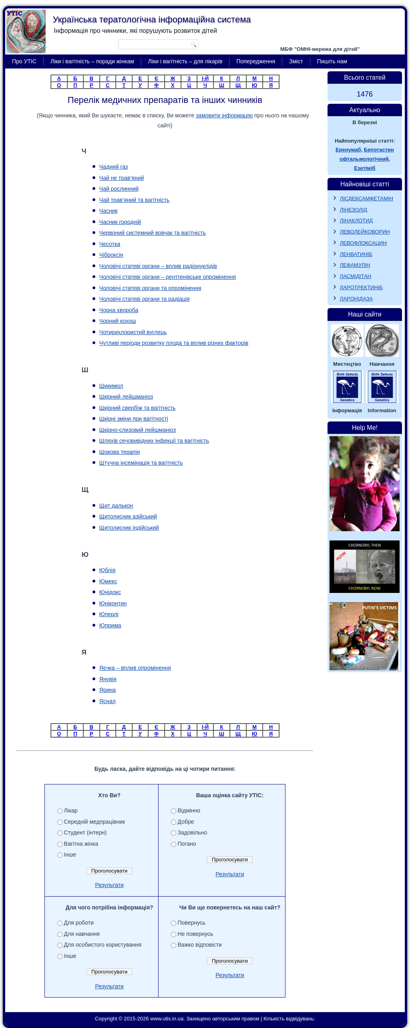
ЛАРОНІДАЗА (356, 299)
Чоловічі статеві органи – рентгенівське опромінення (167, 277)
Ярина (107, 690)
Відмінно (189, 810)
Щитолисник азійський (128, 516)
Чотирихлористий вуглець (133, 332)
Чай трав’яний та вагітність (134, 200)
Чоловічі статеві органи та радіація (144, 299)
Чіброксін (111, 255)
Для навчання (82, 934)
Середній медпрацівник (94, 821)
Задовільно (192, 832)
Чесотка (109, 244)
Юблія (107, 570)
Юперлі (109, 614)
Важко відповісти (200, 944)
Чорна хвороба (118, 310)
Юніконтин (113, 603)
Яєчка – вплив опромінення (135, 668)
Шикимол (111, 386)
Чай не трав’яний (121, 178)
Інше (70, 854)
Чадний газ (113, 166)
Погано (187, 844)
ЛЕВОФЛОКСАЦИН (363, 243)
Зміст (296, 61)
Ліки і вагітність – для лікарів (185, 61)
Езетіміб (364, 168)
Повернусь (192, 922)
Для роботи (79, 922)
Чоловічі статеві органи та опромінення (150, 288)
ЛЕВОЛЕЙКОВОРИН (365, 232)
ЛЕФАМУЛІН (355, 265)
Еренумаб (348, 150)
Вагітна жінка (81, 844)
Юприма (110, 625)
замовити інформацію (224, 115)
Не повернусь (195, 934)
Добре (186, 821)
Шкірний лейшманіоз (126, 396)
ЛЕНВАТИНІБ (356, 254)
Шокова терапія (119, 452)
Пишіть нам (332, 61)
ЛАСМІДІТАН (356, 276)
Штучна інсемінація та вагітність (141, 463)
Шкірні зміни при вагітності (133, 418)
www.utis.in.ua (166, 1019)
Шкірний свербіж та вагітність (137, 408)
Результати (109, 885)
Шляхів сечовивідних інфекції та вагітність (154, 440)
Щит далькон (116, 505)
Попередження (255, 61)
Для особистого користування (103, 944)
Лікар (71, 810)
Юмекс (108, 581)
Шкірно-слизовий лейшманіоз (137, 430)
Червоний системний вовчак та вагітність (152, 233)
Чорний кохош (117, 321)
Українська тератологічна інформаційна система (152, 19)
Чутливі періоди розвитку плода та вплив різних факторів (173, 343)
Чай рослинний (119, 188)
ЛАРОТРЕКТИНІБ (361, 287)
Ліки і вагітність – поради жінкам (92, 61)
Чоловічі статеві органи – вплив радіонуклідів (158, 266)
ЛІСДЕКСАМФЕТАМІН (366, 199)
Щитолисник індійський (129, 527)
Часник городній (120, 222)
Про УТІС (24, 61)
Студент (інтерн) (85, 832)
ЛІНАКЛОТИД (356, 221)
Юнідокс (110, 592)
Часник (108, 211)
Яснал (107, 701)
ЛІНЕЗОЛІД (354, 210)
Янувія (108, 679)
